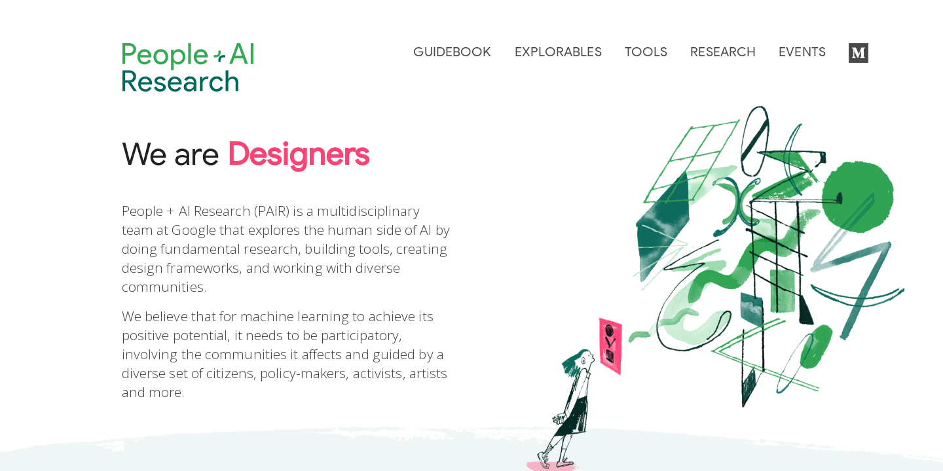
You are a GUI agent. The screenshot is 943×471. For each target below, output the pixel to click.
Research (723, 52)
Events (802, 52)
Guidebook (452, 52)
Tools (646, 52)
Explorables (558, 52)
